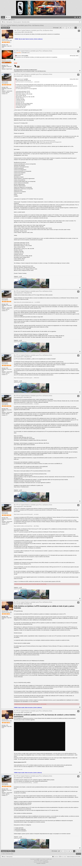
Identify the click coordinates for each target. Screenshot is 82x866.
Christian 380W (5, 39)
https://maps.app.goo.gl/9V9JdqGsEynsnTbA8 (44, 140)
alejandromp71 (5, 81)
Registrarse (12, 19)
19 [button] (68, 27)
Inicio (3, 17)
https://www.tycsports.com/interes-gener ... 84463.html (26, 377)
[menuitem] (75, 17)
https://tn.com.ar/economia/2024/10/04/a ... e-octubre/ (26, 403)
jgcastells (4, 59)
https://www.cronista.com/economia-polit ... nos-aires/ (26, 514)
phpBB (38, 859)
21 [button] (73, 27)
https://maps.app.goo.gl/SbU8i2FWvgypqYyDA (51, 142)
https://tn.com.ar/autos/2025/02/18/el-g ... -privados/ (26, 782)
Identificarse (5, 19)
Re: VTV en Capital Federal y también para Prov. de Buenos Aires (34, 30)
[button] (60, 28)
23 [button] (78, 27)
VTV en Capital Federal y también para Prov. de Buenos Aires (22, 25)
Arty (38, 860)
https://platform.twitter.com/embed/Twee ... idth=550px (26, 526)
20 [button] (70, 27)
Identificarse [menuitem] (78, 17)
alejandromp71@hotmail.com (20, 277)
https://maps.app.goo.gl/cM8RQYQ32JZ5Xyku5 (41, 143)
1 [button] (63, 851)
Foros (9, 17)
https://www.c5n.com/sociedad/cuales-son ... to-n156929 (27, 302)
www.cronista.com (18, 769)
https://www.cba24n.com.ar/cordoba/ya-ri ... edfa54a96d (27, 82)
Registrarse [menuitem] (80, 17)
